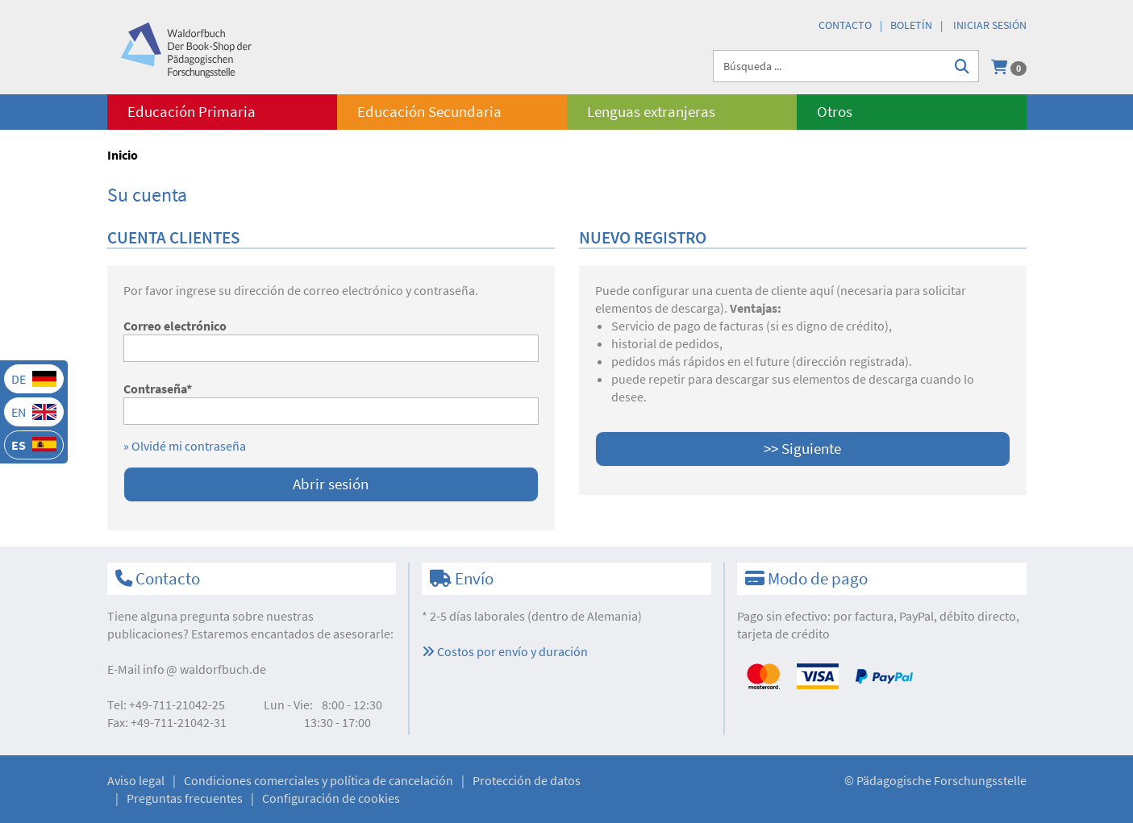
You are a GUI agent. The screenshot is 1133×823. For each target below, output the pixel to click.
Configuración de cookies (331, 798)
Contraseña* (157, 388)
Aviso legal (136, 780)
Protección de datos (527, 780)
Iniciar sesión (990, 25)
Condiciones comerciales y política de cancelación (318, 780)
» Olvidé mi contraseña (184, 446)
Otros (834, 111)
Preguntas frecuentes (185, 798)
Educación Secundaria (429, 111)
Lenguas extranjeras (651, 111)
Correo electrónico (175, 326)
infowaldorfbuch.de (204, 669)
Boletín (911, 25)
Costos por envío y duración (505, 651)
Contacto (845, 25)
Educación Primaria (191, 111)
